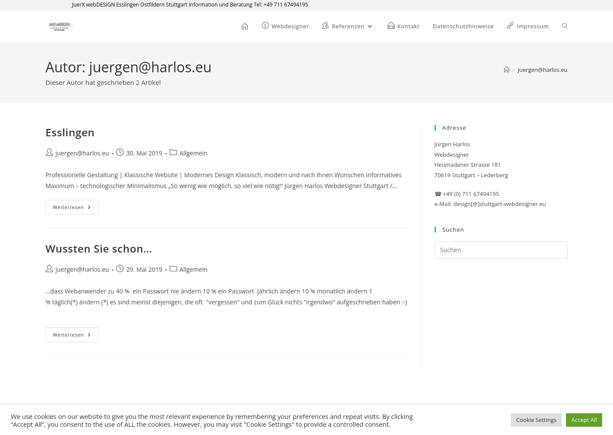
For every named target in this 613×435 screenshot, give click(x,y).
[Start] (506, 70)
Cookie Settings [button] (536, 420)
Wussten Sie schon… (99, 248)
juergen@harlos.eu (542, 70)
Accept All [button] (584, 420)
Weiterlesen (76, 207)
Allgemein (194, 153)
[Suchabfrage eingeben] (501, 250)
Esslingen (70, 132)
